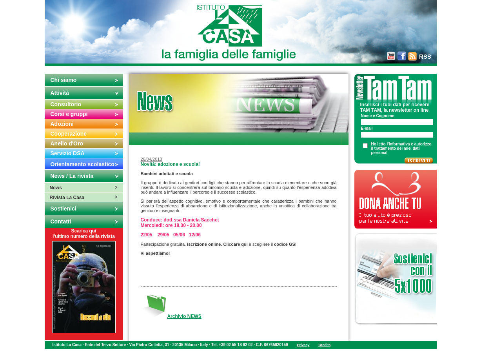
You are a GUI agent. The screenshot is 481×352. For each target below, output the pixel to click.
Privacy (303, 345)
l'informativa (398, 144)
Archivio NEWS (184, 316)
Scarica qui (83, 231)
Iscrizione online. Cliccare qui (217, 244)
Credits (324, 345)
